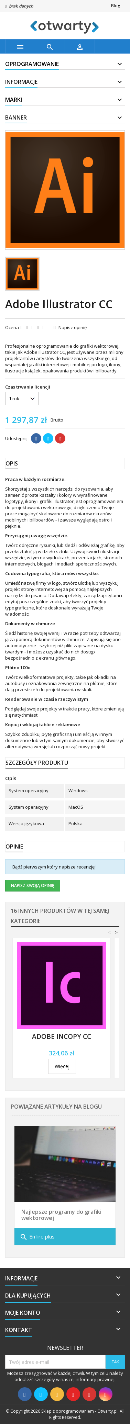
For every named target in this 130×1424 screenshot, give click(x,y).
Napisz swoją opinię (32, 885)
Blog (115, 6)
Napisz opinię (72, 327)
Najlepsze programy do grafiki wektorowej (61, 1215)
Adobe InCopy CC (61, 1036)
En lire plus (37, 1237)
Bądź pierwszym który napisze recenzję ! (54, 867)
